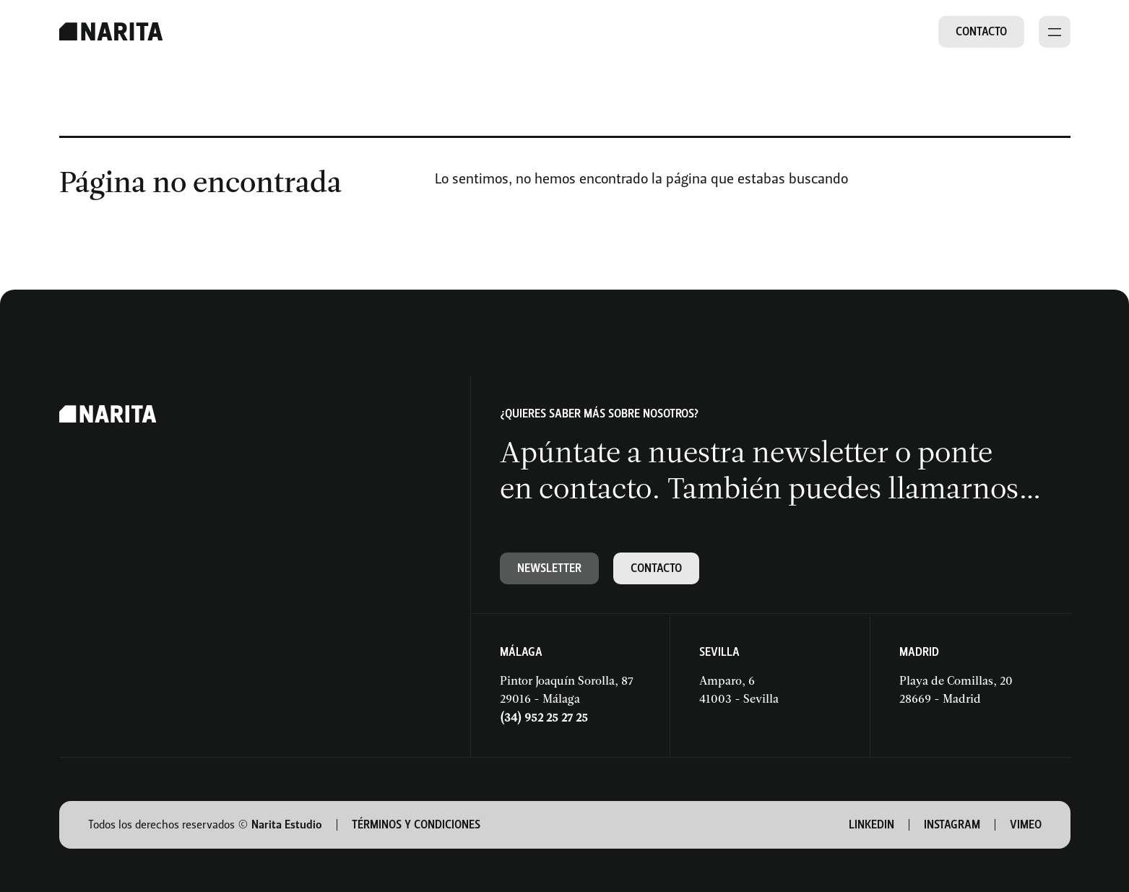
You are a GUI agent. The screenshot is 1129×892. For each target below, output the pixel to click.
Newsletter (549, 568)
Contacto (981, 31)
